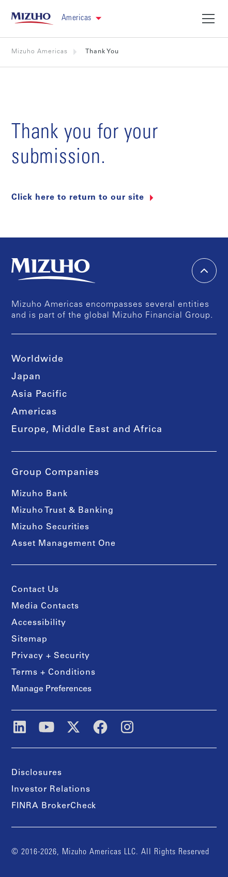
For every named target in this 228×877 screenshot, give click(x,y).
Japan (26, 377)
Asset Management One (63, 544)
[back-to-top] (204, 270)
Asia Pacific (39, 394)
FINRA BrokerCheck (53, 806)
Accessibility (38, 623)
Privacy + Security (50, 656)
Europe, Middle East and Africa (86, 430)
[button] (86, 18)
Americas (34, 412)
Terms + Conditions (53, 672)
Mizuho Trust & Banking (62, 511)
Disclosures (36, 773)
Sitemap (29, 639)
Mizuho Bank (39, 494)
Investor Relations (50, 789)
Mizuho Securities (50, 527)
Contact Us (35, 590)
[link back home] (32, 18)
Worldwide (37, 359)
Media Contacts (45, 606)
